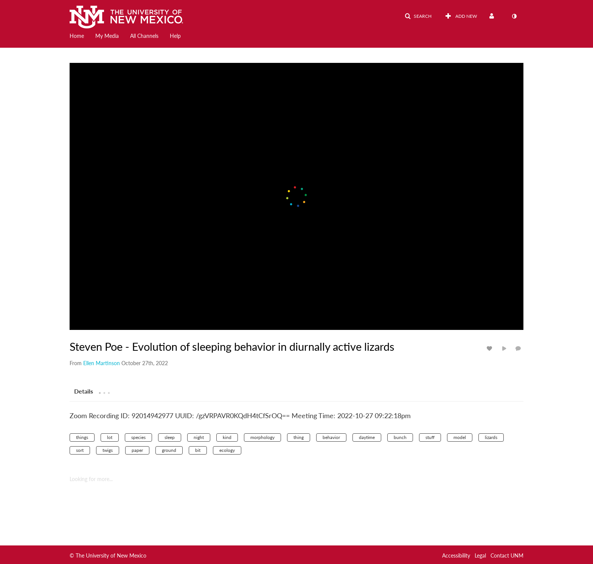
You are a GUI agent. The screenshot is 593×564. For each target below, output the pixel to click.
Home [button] (77, 36)
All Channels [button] (144, 36)
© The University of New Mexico (108, 555)
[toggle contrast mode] (514, 16)
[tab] (84, 391)
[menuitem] (82, 35)
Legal (480, 555)
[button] (418, 16)
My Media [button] (107, 36)
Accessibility (456, 555)
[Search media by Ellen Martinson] (101, 363)
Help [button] (175, 36)
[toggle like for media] (490, 348)
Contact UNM (507, 555)
